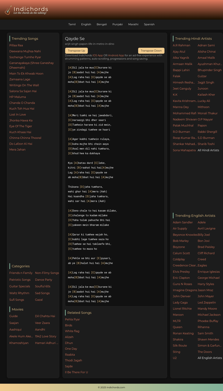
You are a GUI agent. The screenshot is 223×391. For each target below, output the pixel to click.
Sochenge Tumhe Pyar (25, 57)
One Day (71, 348)
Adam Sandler (183, 222)
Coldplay (179, 259)
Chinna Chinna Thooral (25, 138)
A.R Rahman (181, 45)
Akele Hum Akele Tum (21, 336)
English (86, 24)
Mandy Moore (207, 308)
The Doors (205, 352)
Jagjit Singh (206, 82)
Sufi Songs (16, 299)
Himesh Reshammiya (185, 82)
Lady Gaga (180, 302)
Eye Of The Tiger (20, 126)
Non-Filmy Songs (47, 273)
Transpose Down (151, 50)
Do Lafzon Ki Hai (20, 143)
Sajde (69, 366)
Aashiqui (15, 329)
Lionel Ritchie (182, 308)
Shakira (178, 339)
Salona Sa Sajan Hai (23, 91)
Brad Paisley (206, 247)
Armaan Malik (182, 64)
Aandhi (40, 329)
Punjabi (117, 24)
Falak (176, 76)
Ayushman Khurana (210, 64)
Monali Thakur (208, 113)
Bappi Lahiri (181, 70)
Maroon (178, 314)
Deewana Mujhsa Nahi (25, 51)
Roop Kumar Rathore (185, 138)
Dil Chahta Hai (45, 316)
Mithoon (204, 107)
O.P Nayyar (205, 119)
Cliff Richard (206, 253)
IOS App (98, 55)
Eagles (202, 265)
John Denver (182, 296)
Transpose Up (76, 50)
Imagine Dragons (185, 290)
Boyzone (179, 247)
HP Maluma (17, 97)
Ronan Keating (183, 333)
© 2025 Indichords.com (111, 387)
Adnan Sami (206, 45)
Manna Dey (181, 107)
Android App (116, 55)
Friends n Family (20, 273)
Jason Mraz (205, 290)
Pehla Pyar (72, 319)
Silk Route (180, 345)
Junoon (203, 88)
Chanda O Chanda (22, 103)
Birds (68, 325)
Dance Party (43, 279)
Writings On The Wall (24, 85)
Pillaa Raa (16, 45)
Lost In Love (17, 114)
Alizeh (69, 337)
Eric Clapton (181, 277)
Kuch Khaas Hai (20, 132)
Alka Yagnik (181, 57)
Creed (202, 259)
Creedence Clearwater (185, 265)
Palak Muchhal (183, 125)
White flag (72, 331)
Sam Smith (205, 333)
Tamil (72, 24)
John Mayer (206, 296)
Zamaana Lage (19, 79)
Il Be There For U (76, 372)
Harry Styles (206, 284)
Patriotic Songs (19, 279)
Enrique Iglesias (209, 271)
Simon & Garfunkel (210, 345)
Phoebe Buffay (208, 321)
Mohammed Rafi (184, 113)
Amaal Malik (206, 57)
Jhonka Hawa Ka (21, 120)
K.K (175, 94)
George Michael (209, 277)
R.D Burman (181, 131)
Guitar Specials (19, 286)
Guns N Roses (182, 284)
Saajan (14, 323)
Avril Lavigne (207, 228)
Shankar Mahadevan (185, 144)
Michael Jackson (209, 314)
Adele (202, 222)
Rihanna (203, 327)
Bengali (102, 24)
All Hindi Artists (208, 150)
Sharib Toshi (206, 144)
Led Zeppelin (207, 302)
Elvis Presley (181, 271)
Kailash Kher (206, 94)
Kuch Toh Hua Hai (21, 108)
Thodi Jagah (73, 360)
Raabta (70, 354)
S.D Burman (206, 138)
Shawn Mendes (208, 339)
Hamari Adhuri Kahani (47, 343)
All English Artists (210, 358)
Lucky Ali (204, 101)
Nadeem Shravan (185, 119)
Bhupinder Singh (210, 70)
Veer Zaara (42, 323)
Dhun (69, 343)
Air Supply (180, 228)
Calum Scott (181, 253)
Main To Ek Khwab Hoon (26, 73)
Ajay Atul (179, 51)
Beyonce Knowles (185, 234)
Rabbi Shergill (207, 131)
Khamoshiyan (19, 343)
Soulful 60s (42, 286)
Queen (177, 327)
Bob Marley (181, 241)
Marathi (133, 24)
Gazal (39, 299)
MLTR (176, 321)
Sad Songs (42, 293)
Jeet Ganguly (182, 88)
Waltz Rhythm (19, 293)
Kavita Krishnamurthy (185, 101)
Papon (202, 125)
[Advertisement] (34, 207)
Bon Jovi (204, 241)
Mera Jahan (17, 149)
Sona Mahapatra (184, 150)
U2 (175, 358)
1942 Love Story (45, 336)
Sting (176, 352)
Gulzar (202, 76)
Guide (13, 316)
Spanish (149, 24)
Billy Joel (204, 234)
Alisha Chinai (207, 51)
